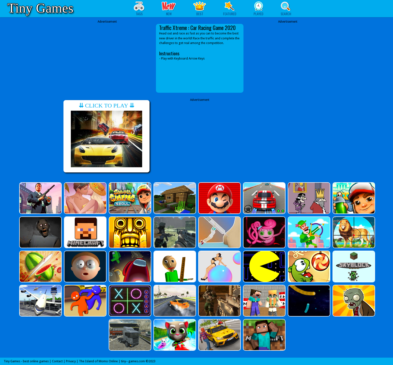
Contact (57, 361)
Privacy (71, 361)
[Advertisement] (107, 58)
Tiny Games (40, 7)
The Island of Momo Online (98, 361)
